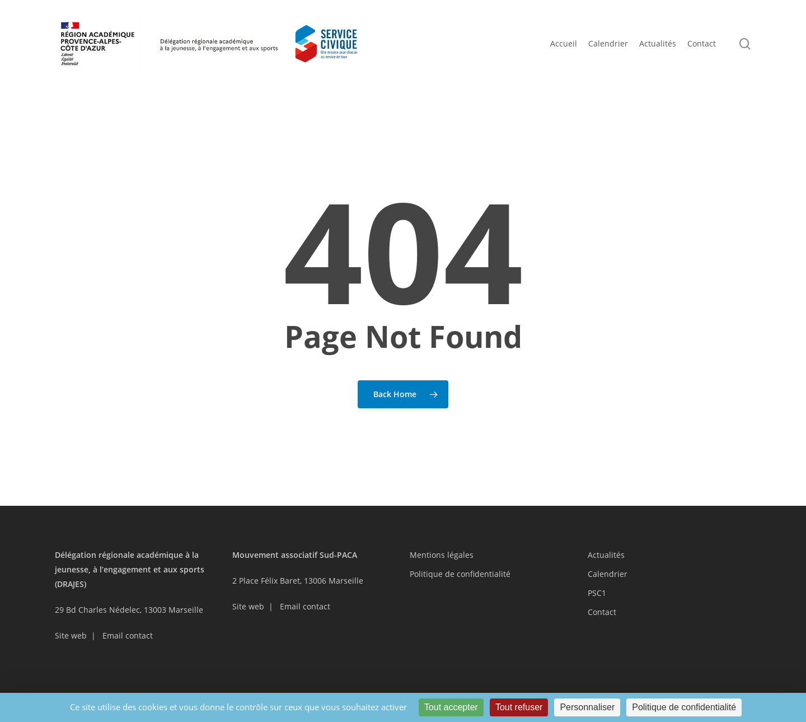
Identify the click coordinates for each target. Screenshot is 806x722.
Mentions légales (442, 554)
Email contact (127, 635)
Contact (602, 612)
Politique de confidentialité (460, 574)
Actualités (606, 554)
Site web (71, 635)
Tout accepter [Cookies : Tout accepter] (451, 707)
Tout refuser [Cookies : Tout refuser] (518, 707)
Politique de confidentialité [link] (684, 707)
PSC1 (597, 593)
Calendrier (607, 574)
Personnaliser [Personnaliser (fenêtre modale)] (587, 707)
